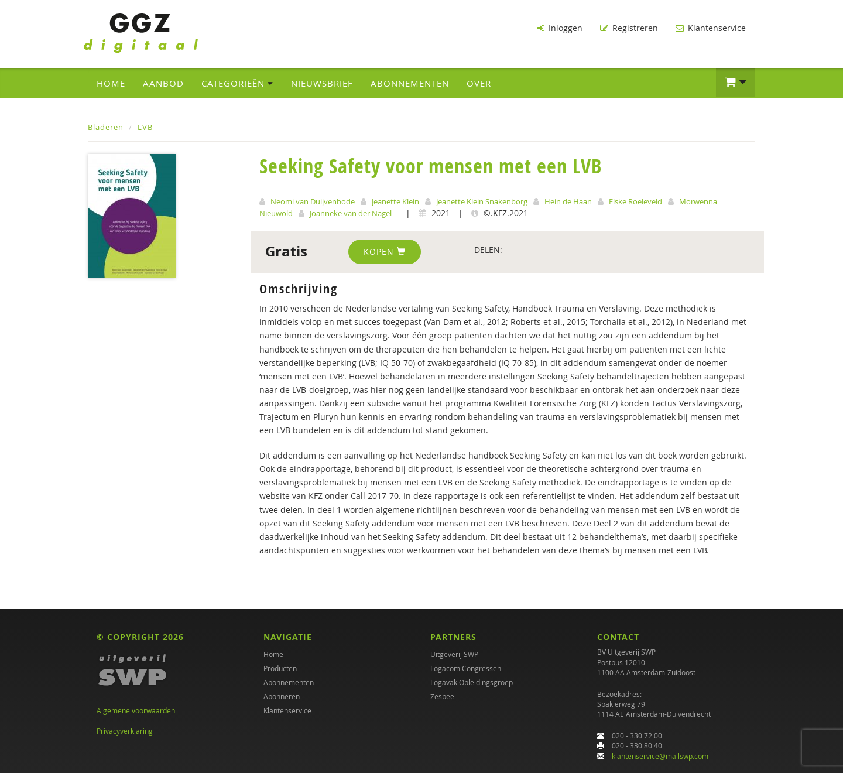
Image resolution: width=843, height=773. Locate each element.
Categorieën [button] (237, 82)
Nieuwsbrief (322, 82)
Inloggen (559, 27)
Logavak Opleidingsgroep (471, 683)
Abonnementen (410, 82)
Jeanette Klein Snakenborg (481, 201)
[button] (735, 82)
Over (479, 82)
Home (111, 82)
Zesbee (442, 697)
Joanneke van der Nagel (351, 212)
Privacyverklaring (125, 731)
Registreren (629, 27)
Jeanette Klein (395, 201)
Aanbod (163, 82)
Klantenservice (711, 27)
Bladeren (106, 126)
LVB (145, 126)
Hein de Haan (568, 201)
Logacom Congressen (465, 668)
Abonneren (281, 697)
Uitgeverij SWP (454, 654)
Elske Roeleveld (635, 201)
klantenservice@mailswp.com (660, 756)
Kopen (385, 250)
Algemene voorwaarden (136, 711)
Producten (280, 668)
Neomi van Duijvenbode (312, 201)
